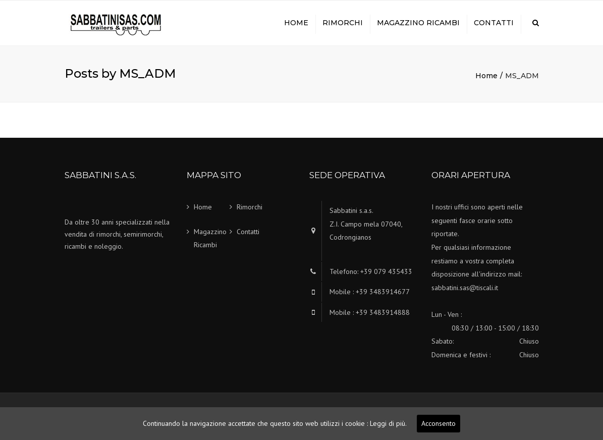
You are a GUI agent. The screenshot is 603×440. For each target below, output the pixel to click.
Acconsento (438, 423)
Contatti (494, 22)
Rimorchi (342, 22)
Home (296, 22)
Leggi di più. (388, 423)
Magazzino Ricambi (418, 22)
